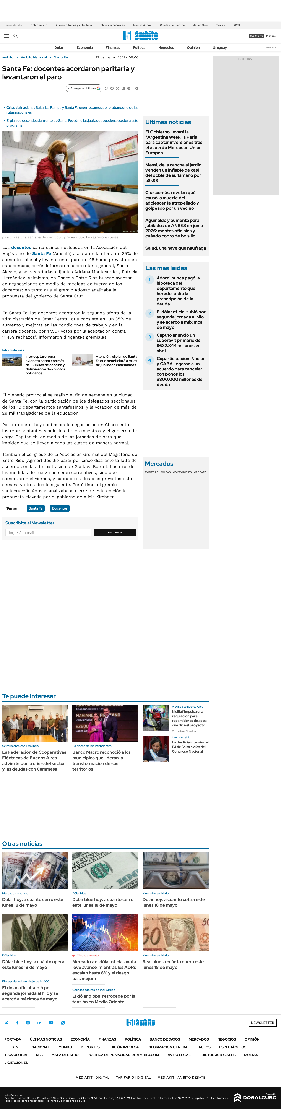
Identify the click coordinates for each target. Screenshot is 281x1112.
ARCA (236, 25)
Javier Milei (200, 25)
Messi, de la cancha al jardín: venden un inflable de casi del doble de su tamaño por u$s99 (174, 172)
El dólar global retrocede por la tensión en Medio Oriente (103, 999)
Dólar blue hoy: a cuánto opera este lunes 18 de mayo (33, 964)
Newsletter (271, 47)
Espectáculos (232, 1047)
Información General (169, 1047)
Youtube (51, 1022)
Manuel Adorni (142, 25)
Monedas (151, 472)
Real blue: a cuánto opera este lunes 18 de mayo (173, 964)
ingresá (271, 36)
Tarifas (220, 25)
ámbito (7, 57)
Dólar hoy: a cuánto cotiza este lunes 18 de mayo (174, 902)
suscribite (256, 36)
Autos (204, 1047)
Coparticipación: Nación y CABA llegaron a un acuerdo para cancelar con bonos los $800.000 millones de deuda (181, 371)
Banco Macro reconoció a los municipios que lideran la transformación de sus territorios (101, 760)
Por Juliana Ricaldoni (184, 731)
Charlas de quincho (172, 25)
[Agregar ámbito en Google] (84, 88)
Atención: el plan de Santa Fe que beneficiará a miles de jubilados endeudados (116, 360)
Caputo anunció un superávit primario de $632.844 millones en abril (179, 343)
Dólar (58, 47)
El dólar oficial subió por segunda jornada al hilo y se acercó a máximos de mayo (181, 319)
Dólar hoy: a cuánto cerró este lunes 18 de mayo (32, 902)
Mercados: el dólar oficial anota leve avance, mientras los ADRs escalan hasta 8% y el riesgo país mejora (104, 970)
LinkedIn (39, 1023)
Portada (12, 1039)
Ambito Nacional (34, 57)
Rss (39, 1055)
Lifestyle (13, 1047)
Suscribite (115, 532)
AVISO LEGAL (179, 1055)
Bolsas (165, 472)
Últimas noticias (46, 1039)
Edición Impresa (123, 1047)
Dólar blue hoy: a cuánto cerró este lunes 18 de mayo (102, 902)
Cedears (200, 472)
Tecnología (15, 1055)
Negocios (166, 47)
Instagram (28, 1023)
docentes (21, 247)
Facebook (17, 1023)
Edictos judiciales (217, 1055)
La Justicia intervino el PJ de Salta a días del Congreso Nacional (190, 747)
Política (139, 47)
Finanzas (113, 47)
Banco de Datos (165, 1039)
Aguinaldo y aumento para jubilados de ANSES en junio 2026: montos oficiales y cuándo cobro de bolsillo (174, 228)
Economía (84, 47)
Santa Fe (61, 57)
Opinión (193, 47)
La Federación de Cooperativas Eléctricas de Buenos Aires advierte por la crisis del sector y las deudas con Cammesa (34, 760)
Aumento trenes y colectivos (74, 25)
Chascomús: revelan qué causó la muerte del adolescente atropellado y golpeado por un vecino (172, 200)
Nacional (40, 1047)
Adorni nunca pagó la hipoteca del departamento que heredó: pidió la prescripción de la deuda (178, 291)
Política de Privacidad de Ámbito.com (123, 1055)
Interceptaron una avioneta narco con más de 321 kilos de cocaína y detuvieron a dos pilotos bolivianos (45, 364)
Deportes (90, 1047)
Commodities (182, 472)
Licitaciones (16, 1062)
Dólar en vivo (39, 25)
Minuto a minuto (88, 955)
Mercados (199, 1039)
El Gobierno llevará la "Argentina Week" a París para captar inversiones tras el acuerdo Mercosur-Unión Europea (173, 142)
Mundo (65, 1047)
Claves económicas (113, 25)
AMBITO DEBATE (181, 1077)
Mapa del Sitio (65, 1055)
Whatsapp (63, 1023)
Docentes (59, 508)
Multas (251, 1055)
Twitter (6, 1022)
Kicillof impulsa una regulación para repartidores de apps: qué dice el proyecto (189, 718)
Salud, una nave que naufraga (175, 248)
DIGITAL (92, 1077)
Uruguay (220, 47)
